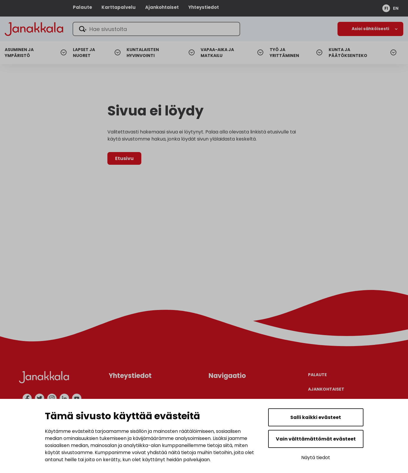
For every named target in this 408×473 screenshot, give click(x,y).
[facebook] (27, 398)
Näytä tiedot (315, 457)
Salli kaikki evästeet (315, 417)
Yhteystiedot (203, 7)
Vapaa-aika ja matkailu (217, 52)
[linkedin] (64, 398)
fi (386, 8)
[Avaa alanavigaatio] (370, 29)
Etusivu (124, 158)
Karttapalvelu (118, 7)
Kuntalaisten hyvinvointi (143, 52)
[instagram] (52, 398)
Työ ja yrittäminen (284, 52)
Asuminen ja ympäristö (19, 52)
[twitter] (39, 398)
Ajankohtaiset (162, 7)
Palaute (82, 7)
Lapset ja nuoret (84, 52)
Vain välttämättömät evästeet (316, 439)
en (396, 8)
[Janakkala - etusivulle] (34, 28)
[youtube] (76, 398)
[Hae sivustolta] (157, 29)
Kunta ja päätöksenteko (348, 52)
